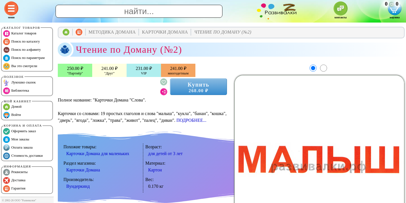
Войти (12, 115)
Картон (155, 169)
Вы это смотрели (20, 66)
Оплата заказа (18, 147)
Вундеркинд (78, 186)
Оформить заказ (19, 131)
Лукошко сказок (19, 82)
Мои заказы (16, 139)
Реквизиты (15, 172)
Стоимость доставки (23, 156)
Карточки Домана (83, 169)
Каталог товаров (19, 33)
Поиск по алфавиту (22, 50)
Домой (12, 106)
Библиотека (16, 90)
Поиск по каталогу (21, 41)
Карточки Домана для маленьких (97, 153)
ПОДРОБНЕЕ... (191, 120)
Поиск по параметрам (24, 58)
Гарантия (14, 188)
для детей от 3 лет (165, 153)
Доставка (14, 180)
